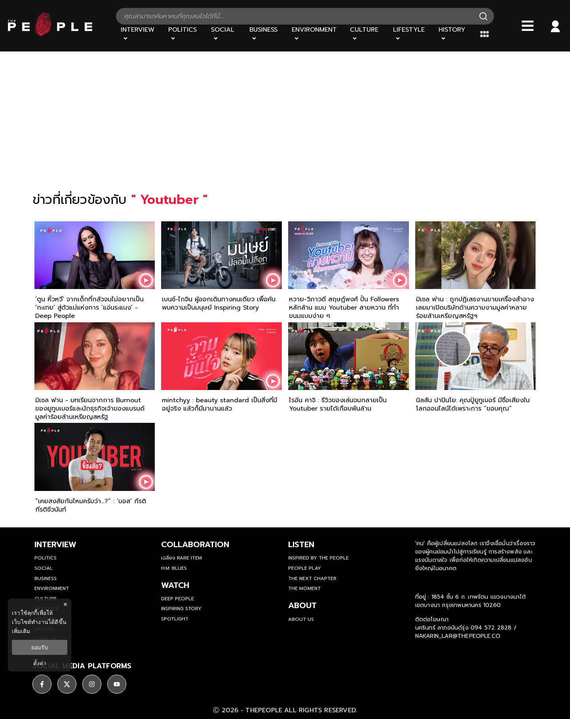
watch (175, 585)
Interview (55, 544)
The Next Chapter (312, 578)
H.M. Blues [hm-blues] (174, 568)
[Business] (265, 34)
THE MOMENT (304, 588)
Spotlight (174, 618)
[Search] (483, 16)
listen (301, 544)
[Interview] (140, 34)
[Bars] (528, 26)
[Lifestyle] (411, 34)
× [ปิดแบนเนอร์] (65, 604)
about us (301, 619)
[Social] (225, 34)
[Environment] (316, 34)
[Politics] (184, 34)
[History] (454, 34)
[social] (41, 684)
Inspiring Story (181, 608)
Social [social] (43, 568)
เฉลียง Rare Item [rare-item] (181, 557)
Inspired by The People (318, 557)
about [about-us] (302, 605)
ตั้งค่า (39, 663)
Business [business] (45, 578)
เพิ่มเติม (21, 631)
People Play (304, 568)
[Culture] (366, 34)
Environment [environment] (51, 588)
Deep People (177, 598)
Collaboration (195, 544)
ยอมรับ (39, 647)
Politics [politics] (45, 557)
